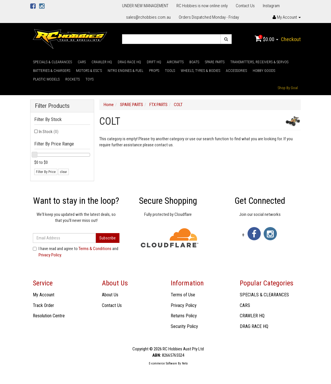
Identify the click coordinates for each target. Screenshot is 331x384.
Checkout (291, 39)
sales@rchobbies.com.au (148, 17)
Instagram (271, 5)
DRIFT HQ (154, 62)
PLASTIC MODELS (46, 79)
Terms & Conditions (95, 248)
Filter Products (52, 106)
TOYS (89, 79)
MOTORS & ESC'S (89, 70)
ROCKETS (72, 79)
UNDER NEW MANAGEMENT (145, 5)
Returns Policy (184, 315)
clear (63, 172)
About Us (110, 294)
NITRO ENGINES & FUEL (125, 70)
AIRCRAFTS (175, 62)
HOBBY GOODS (264, 70)
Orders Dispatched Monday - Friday (209, 17)
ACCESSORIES (236, 70)
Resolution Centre (49, 315)
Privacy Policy (50, 255)
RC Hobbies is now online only (202, 5)
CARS (82, 62)
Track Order (43, 305)
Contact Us (245, 5)
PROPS (154, 70)
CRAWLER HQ (102, 62)
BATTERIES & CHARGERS (51, 70)
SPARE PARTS (215, 62)
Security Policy (184, 326)
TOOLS (170, 70)
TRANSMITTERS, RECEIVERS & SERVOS (259, 62)
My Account (43, 294)
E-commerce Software (163, 363)
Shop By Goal (288, 88)
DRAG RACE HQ (129, 62)
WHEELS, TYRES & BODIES (200, 70)
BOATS (194, 62)
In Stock (48, 131)
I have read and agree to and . (75, 251)
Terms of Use (183, 294)
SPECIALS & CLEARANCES (52, 62)
